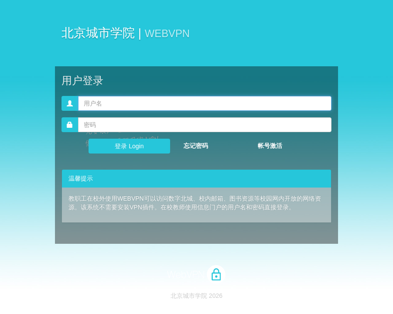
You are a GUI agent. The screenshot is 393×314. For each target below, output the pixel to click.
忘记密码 (196, 145)
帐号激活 (270, 145)
